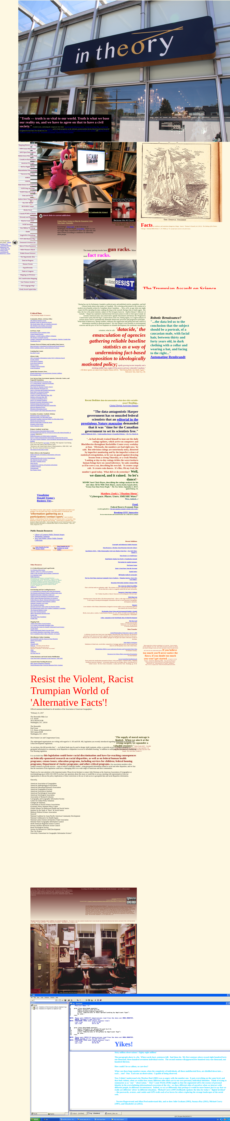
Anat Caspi (70, 227)
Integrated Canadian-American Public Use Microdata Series (47, 419)
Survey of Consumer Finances (38, 400)
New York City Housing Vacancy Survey (41, 387)
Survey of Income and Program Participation (42, 390)
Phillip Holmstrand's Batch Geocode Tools (42, 630)
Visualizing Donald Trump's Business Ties (46, 498)
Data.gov (134, 605)
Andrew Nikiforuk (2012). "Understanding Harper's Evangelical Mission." (103, 434)
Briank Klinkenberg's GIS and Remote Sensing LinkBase (46, 373)
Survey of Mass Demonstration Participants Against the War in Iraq (49, 437)
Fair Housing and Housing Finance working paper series (46, 593)
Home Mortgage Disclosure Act (39, 388)
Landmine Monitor (35, 466)
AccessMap (80, 229)
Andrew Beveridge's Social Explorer (41, 623)
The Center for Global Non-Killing (127, 586)
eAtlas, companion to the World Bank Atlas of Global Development (119, 618)
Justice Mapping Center (36, 426)
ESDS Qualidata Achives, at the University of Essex (44, 348)
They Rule (33, 456)
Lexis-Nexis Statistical (36, 363)
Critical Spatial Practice (36, 334)
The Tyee (128, 434)
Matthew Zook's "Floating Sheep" (119, 493)
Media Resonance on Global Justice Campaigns (43, 436)
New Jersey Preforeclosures (38, 611)
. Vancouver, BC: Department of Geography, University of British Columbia (52, 132)
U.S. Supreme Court (36, 575)
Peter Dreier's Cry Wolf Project (128, 555)
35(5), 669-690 (91, 130)
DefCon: (33, 645)
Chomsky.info (34, 644)
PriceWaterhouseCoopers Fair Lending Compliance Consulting (48, 608)
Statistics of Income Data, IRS (38, 397)
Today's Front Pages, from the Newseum (126, 568)
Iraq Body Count (35, 353)
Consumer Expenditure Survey (38, 398)
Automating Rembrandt (168, 357)
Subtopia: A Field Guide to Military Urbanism (43, 336)
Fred (135, 504)
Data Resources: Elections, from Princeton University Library (120, 548)
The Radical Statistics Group (38, 320)
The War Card (133, 621)
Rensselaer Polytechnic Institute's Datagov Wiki (124, 583)
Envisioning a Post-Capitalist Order (40, 332)
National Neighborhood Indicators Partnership (43, 405)
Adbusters (33, 651)
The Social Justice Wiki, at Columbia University (43, 324)
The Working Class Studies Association (41, 325)
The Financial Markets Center (39, 610)
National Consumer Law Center (39, 603)
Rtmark (33, 642)
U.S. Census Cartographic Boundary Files (42, 625)
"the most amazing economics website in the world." (124, 509)
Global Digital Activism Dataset (123, 405)
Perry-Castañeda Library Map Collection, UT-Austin (45, 634)
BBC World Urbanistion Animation (40, 663)
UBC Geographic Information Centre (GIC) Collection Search (47, 358)
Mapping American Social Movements (41, 327)
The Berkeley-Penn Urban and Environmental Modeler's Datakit (119, 611)
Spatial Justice (133, 571)
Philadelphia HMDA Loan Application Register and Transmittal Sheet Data (116, 649)
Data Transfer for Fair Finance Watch (42, 547)
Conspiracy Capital (25, 132)
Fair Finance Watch (35, 470)
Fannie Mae (34, 615)
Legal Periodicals (35, 368)
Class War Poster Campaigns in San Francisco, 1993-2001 (47, 658)
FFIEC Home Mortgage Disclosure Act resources (44, 598)
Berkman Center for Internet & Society (41, 322)
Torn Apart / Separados (65, 223)
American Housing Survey (37, 385)
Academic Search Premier (37, 366)
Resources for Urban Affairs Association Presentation (122, 654)
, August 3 (49, 129)
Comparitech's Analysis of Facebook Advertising (43, 465)
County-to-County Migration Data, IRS (41, 395)
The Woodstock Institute (37, 605)
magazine (115, 423)
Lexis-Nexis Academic (36, 361)
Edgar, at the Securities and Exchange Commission (45, 573)
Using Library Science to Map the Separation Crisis (75, 221)
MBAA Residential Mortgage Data (40, 613)
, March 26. (134, 434)
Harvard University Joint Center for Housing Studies (45, 606)
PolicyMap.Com (132, 597)
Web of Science (34, 365)
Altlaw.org (33, 587)
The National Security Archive (38, 460)
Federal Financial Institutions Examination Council (45, 596)
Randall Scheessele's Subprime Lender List (42, 594)
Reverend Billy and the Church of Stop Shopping (44, 639)
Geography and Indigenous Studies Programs (124, 544)
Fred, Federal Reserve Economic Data (40, 381)
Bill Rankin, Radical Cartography (128, 575)
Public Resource (35, 576)
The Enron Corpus (132, 565)
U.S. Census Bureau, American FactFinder (42, 383)
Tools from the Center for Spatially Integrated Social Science (47, 627)
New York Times (42, 129)
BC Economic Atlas (35, 375)
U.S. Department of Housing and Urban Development (45, 591)
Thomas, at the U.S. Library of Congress (42, 571)
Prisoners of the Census (36, 424)
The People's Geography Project (39, 337)
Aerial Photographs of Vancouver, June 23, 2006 (123, 633)
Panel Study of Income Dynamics (39, 392)
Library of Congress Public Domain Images (50, 534)
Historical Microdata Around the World (41, 422)
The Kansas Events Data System (39, 449)
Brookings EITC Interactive (126, 512)
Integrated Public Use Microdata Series (41, 417)
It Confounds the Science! (98, 212)
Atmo (32, 650)
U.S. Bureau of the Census (38, 570)
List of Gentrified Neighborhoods (128, 659)
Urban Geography (81, 130)
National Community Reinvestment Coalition (43, 601)
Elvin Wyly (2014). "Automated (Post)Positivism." (61, 130)
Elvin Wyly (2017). (103, 130)
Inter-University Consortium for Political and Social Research (47, 346)
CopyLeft (114, 898)
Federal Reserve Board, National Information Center (45, 600)
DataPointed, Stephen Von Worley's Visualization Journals (121, 559)
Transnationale (34, 468)
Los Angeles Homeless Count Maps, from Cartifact (45, 632)
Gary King (46, 443)
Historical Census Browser (37, 420)
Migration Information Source (38, 409)
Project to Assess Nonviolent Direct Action (42, 431)
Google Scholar (34, 359)
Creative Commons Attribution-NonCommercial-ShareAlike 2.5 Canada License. (107, 901)
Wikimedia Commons (42, 536)
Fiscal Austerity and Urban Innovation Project (43, 410)
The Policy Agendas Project (38, 461)
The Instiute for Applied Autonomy (127, 562)
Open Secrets (34, 463)
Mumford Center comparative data (39, 415)
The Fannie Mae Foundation (38, 617)
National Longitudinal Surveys (38, 393)
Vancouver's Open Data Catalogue (127, 592)
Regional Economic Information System (41, 402)
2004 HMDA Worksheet (130, 642)
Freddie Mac (34, 618)
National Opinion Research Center (39, 404)
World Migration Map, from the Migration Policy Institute (47, 665)
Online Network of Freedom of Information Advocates (45, 454)
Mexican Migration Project (37, 407)
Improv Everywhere (36, 640)
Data (132, 227)
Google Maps (34, 628)
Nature (103, 423)
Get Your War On (35, 653)
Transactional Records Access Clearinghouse (42, 458)
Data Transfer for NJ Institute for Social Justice (63, 547)
